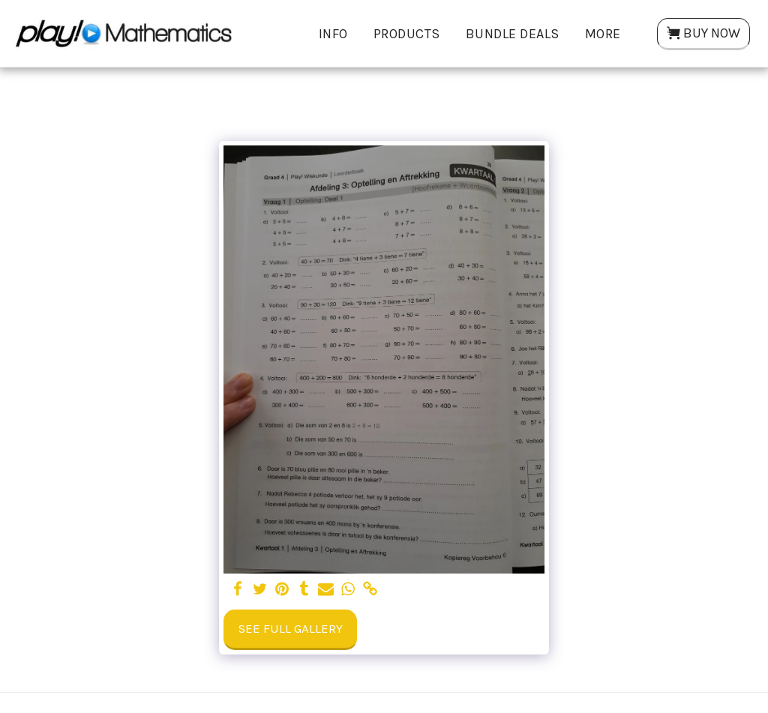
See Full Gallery (290, 629)
